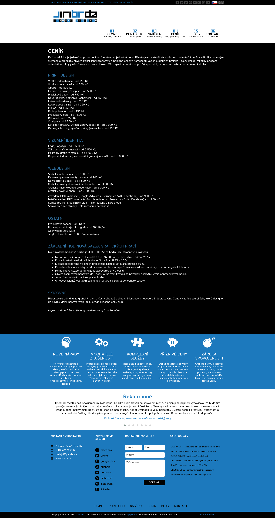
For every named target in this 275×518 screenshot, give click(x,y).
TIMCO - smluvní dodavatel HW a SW (189, 465)
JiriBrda (80, 514)
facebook (103, 450)
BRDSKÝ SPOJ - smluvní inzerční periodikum (192, 469)
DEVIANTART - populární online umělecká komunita (195, 446)
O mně (99, 506)
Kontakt (180, 506)
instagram (104, 484)
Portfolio (117, 506)
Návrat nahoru (207, 514)
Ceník (152, 506)
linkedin (102, 489)
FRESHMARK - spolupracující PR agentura (191, 474)
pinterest (103, 478)
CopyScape (131, 514)
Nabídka (136, 506)
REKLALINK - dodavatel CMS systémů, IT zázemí (194, 460)
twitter (102, 456)
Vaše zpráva (145, 468)
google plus (105, 461)
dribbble (102, 467)
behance (103, 473)
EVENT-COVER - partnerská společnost (189, 456)
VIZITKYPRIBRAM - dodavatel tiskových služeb (193, 451)
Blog (165, 506)
